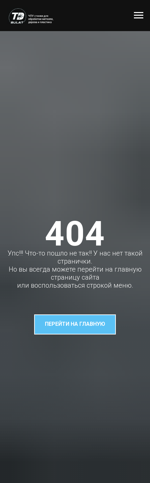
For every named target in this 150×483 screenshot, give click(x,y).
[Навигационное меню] (138, 15)
